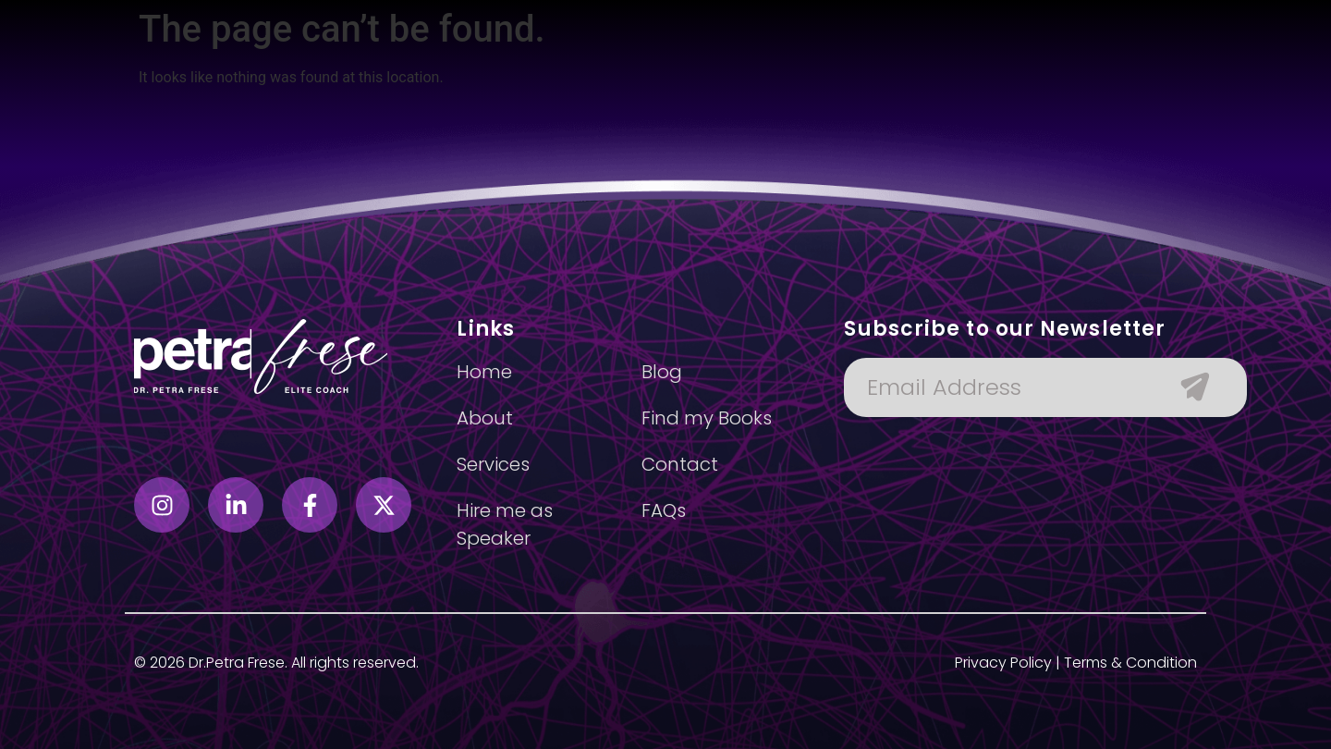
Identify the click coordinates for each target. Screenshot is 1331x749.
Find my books (654, 90)
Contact (961, 90)
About (466, 90)
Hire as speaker (790, 90)
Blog (889, 90)
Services (544, 90)
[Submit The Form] (1186, 387)
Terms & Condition (1130, 662)
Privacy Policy (1003, 662)
